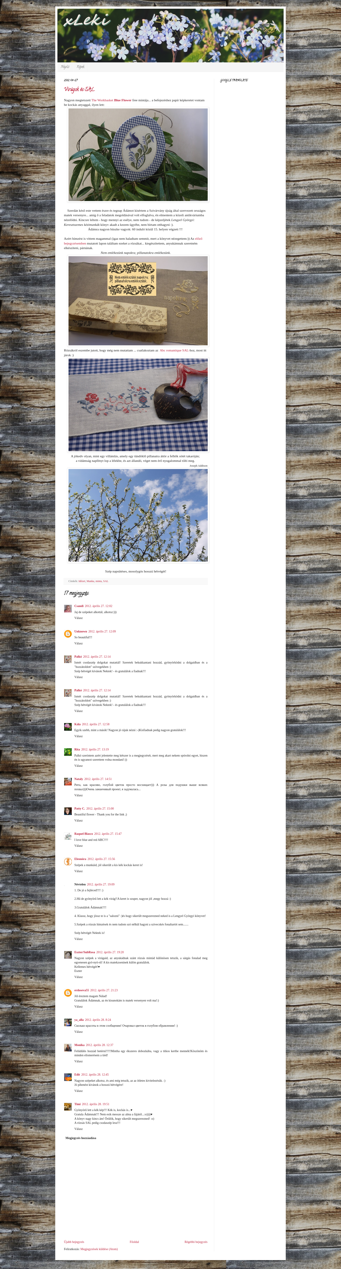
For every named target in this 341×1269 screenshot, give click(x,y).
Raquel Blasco (83, 833)
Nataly (78, 779)
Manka (90, 581)
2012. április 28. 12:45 (95, 1074)
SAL (105, 581)
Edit (77, 1074)
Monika (79, 1045)
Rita (77, 749)
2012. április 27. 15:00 (100, 808)
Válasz (78, 618)
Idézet (82, 581)
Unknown (80, 631)
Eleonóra (80, 859)
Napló (65, 67)
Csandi (79, 606)
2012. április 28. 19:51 (95, 1104)
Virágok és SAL (79, 90)
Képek (80, 67)
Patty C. (79, 808)
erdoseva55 (81, 990)
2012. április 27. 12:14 (96, 656)
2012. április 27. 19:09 (100, 884)
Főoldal (134, 1242)
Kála (77, 724)
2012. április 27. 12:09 (102, 631)
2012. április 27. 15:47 (108, 833)
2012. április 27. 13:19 (95, 749)
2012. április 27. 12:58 (95, 724)
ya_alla (79, 1019)
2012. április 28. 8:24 (98, 1019)
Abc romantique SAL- (174, 350)
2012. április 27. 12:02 (98, 606)
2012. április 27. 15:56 (101, 859)
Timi (77, 1104)
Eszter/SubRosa (84, 952)
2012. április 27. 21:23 (104, 990)
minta (98, 581)
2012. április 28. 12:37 (99, 1045)
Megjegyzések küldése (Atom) (99, 1249)
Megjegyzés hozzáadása (80, 1138)
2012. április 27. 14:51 (98, 779)
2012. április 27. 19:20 (110, 952)
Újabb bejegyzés (74, 1242)
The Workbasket (102, 100)
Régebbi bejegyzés (196, 1242)
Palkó (78, 656)
